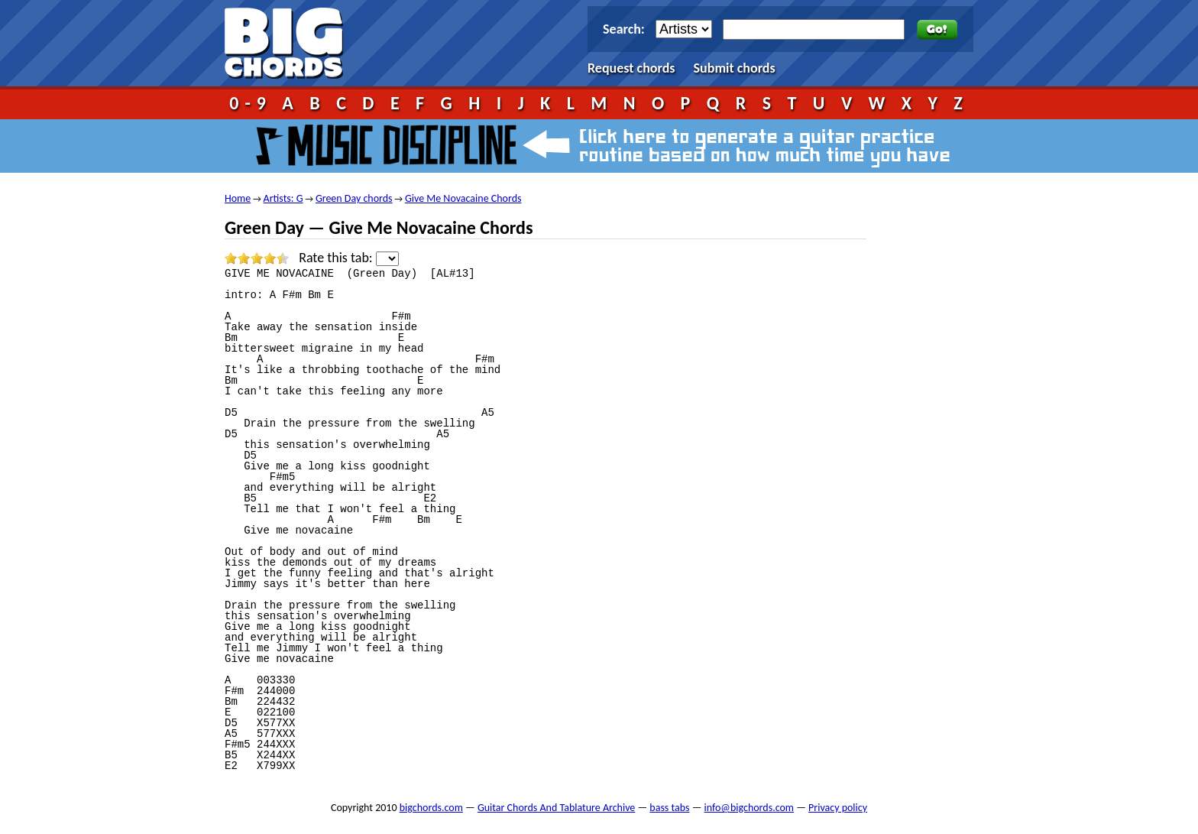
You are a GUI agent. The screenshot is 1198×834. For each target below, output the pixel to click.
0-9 (250, 103)
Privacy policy (837, 807)
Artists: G (283, 198)
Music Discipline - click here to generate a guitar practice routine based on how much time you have (599, 146)
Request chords (631, 68)
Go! (937, 30)
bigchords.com (291, 43)
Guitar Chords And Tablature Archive (556, 807)
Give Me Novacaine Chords (463, 198)
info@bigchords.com (749, 807)
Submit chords (734, 68)
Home (238, 198)
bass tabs (669, 807)
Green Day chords (354, 198)
